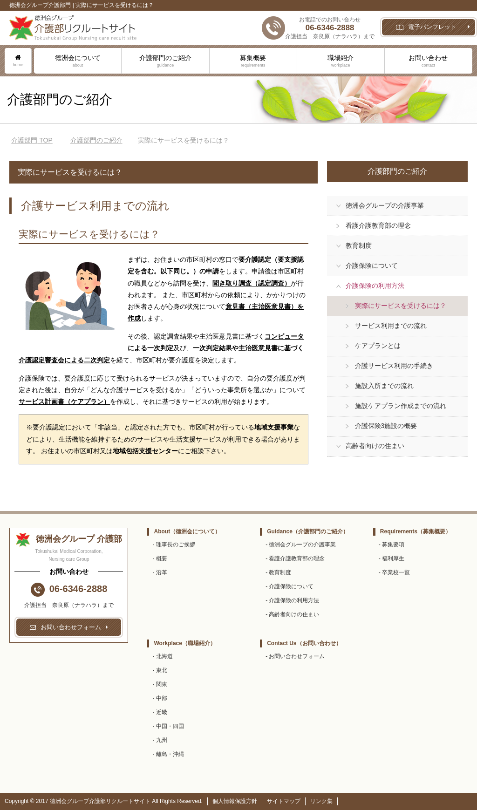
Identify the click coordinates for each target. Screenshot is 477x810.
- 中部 (159, 698)
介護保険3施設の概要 (386, 425)
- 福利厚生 (391, 558)
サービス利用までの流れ (391, 325)
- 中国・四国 (168, 726)
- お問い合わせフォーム (295, 656)
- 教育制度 (278, 572)
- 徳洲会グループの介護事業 (301, 544)
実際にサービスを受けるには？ (400, 305)
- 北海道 (162, 656)
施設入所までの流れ (384, 385)
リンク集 (321, 801)
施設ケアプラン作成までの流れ (400, 405)
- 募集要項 (391, 544)
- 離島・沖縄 (168, 754)
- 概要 (159, 558)
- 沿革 (159, 572)
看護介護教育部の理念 (378, 225)
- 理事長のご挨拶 (173, 544)
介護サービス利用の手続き (394, 365)
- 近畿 (159, 712)
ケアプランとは (378, 345)
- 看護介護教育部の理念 (295, 558)
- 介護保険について (289, 586)
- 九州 (159, 740)
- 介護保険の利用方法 (292, 600)
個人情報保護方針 (234, 801)
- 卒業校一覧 (394, 572)
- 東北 (159, 670)
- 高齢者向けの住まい (292, 614)
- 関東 (159, 684)
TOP (31, 140)
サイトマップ (283, 801)
